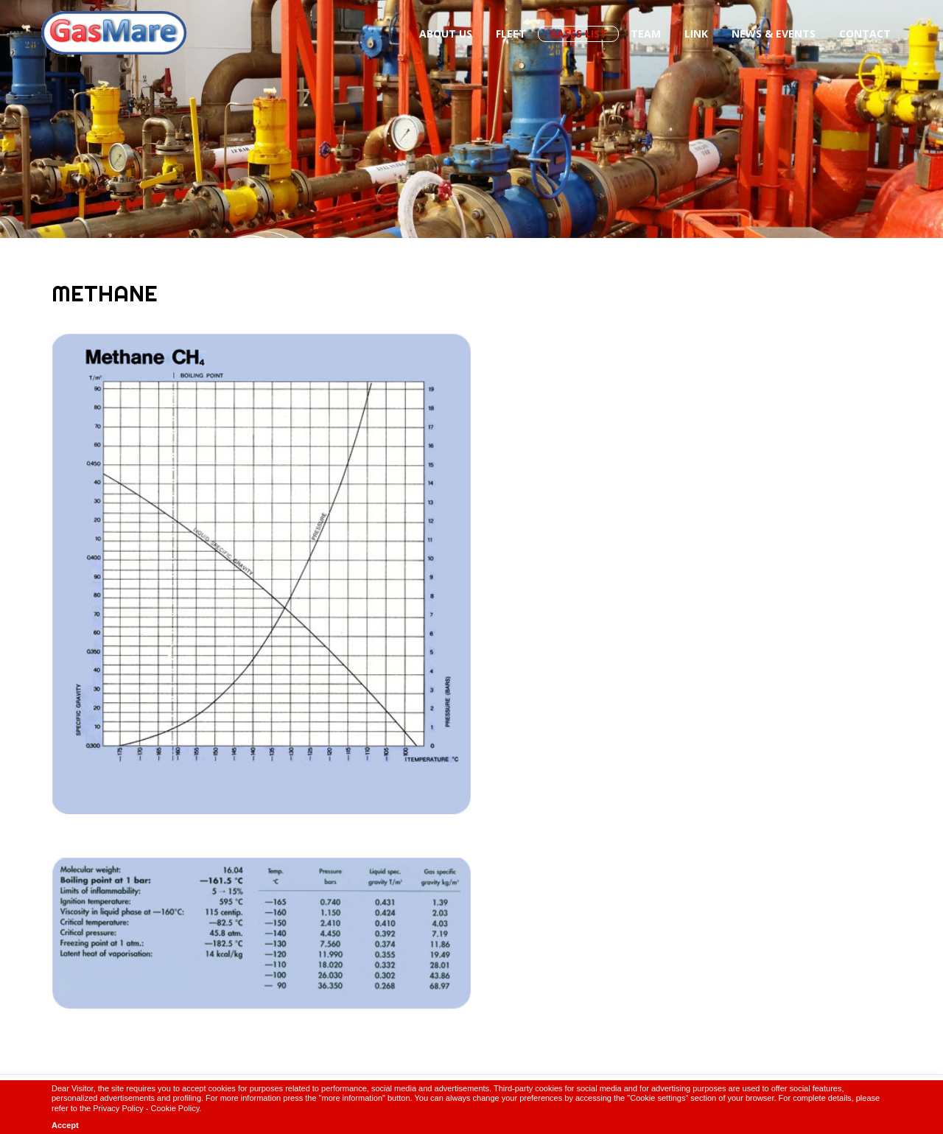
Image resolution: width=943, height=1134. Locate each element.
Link (696, 34)
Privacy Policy (118, 1108)
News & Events (774, 34)
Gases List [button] (578, 34)
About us (445, 34)
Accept (65, 1125)
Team (646, 34)
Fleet (511, 34)
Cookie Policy (175, 1108)
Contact (865, 34)
